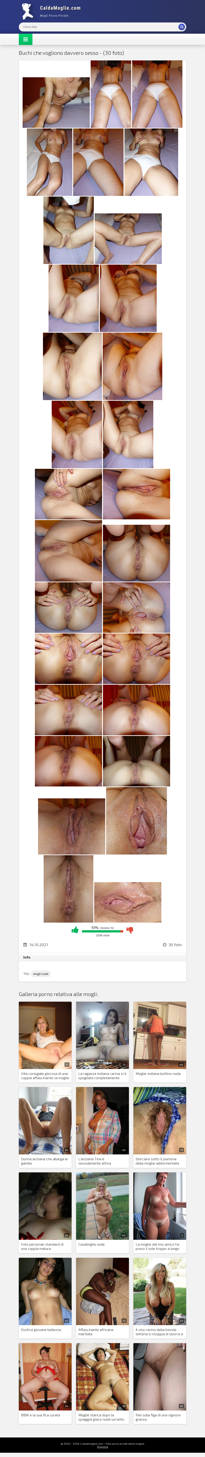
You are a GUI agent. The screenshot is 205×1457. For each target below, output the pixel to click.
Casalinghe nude (91, 1244)
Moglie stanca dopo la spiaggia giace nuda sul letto (101, 1417)
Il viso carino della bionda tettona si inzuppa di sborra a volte (159, 1331)
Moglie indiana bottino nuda (158, 1073)
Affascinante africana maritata (95, 1331)
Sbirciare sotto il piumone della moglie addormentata (157, 1161)
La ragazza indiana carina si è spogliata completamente (102, 1075)
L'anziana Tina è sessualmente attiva (94, 1161)
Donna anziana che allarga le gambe (44, 1161)
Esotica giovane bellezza (41, 1329)
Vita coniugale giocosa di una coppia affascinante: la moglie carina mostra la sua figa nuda (45, 1075)
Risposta (102, 1446)
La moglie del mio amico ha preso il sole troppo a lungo (157, 1246)
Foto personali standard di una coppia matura (42, 1246)
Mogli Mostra (52, 11)
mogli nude (41, 974)
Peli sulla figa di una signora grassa (158, 1417)
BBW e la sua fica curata (40, 1415)
